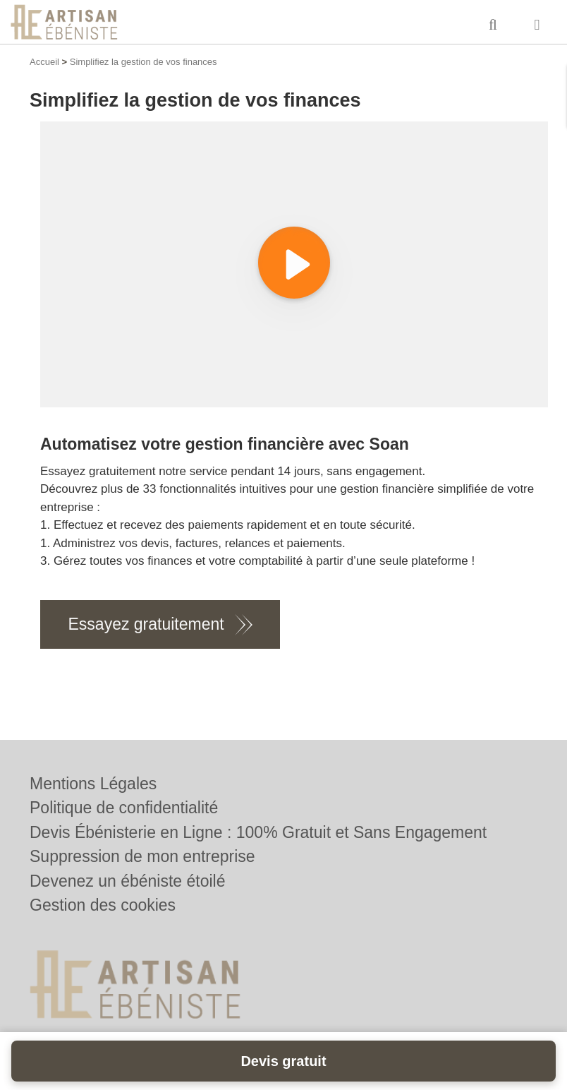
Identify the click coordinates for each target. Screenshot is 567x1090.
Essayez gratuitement (146, 624)
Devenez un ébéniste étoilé (127, 881)
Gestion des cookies (103, 905)
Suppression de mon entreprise (142, 856)
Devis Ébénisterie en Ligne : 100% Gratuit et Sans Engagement (258, 832)
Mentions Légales (93, 783)
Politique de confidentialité (124, 807)
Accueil (44, 61)
